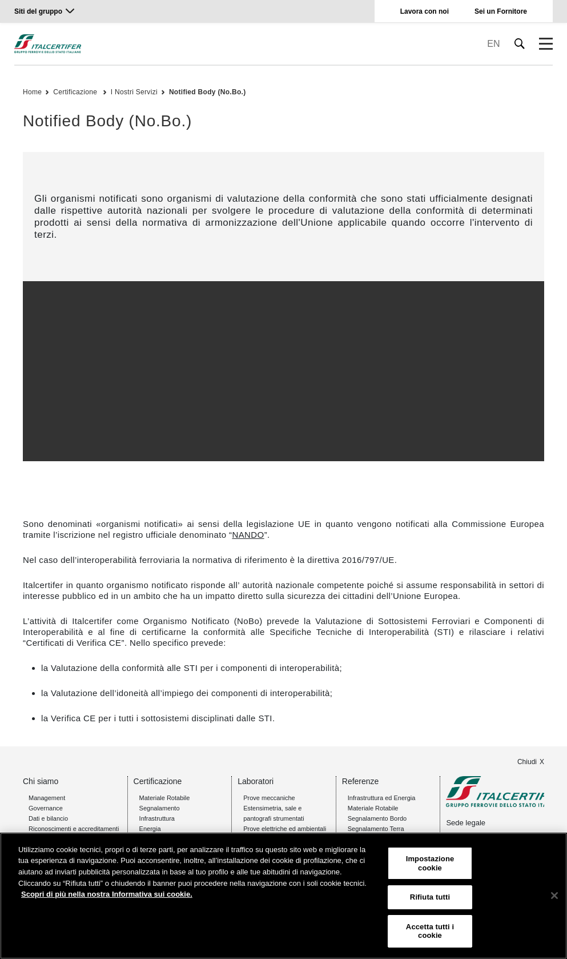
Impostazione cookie (430, 863)
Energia (150, 828)
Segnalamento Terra (376, 828)
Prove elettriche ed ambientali (284, 828)
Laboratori (256, 781)
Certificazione (76, 92)
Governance (46, 808)
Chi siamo (40, 781)
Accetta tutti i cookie (430, 931)
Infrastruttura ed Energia (382, 797)
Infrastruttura (157, 818)
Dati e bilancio (48, 818)
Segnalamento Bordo (377, 818)
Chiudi (527, 762)
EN (493, 44)
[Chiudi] (554, 895)
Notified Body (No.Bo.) (207, 92)
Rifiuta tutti (430, 897)
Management (47, 797)
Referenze (360, 781)
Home (32, 92)
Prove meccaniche (269, 797)
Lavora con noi (424, 11)
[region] (283, 896)
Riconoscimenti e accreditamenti (74, 828)
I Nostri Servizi (134, 92)
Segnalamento (159, 808)
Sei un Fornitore (500, 11)
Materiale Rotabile (164, 797)
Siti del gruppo (38, 11)
